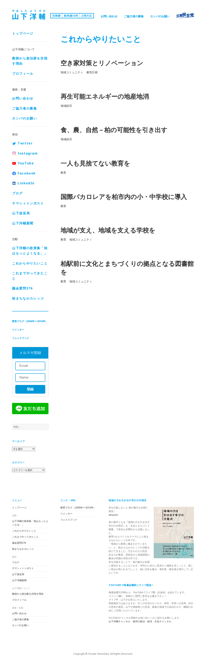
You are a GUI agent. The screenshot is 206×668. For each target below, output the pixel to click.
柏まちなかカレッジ (28, 298)
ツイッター (18, 329)
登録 (30, 389)
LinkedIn (26, 183)
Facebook (27, 173)
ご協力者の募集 (134, 16)
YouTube (26, 163)
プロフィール (22, 73)
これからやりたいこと (29, 263)
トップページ (22, 33)
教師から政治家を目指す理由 (29, 61)
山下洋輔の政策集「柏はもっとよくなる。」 (29, 250)
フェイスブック (20, 338)
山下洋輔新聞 (22, 223)
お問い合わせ (109, 16)
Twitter (25, 143)
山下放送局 (21, 213)
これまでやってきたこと (29, 276)
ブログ (17, 193)
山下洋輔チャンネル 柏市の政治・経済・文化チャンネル (140, 621)
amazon (113, 515)
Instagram (28, 153)
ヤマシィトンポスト (28, 203)
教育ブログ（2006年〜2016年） (29, 321)
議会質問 (22, 288)
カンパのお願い (160, 16)
